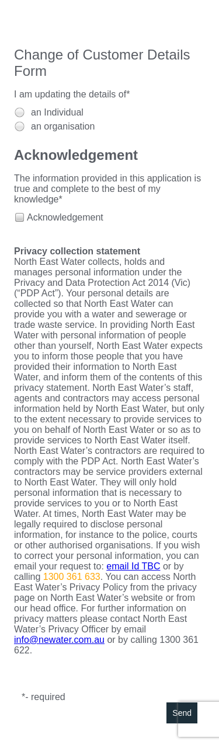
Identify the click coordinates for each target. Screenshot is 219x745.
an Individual (57, 112)
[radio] (19, 112)
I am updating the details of (70, 94)
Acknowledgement (65, 217)
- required (45, 697)
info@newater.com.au (59, 640)
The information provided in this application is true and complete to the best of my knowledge (107, 188)
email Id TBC (133, 566)
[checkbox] (19, 217)
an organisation (63, 126)
